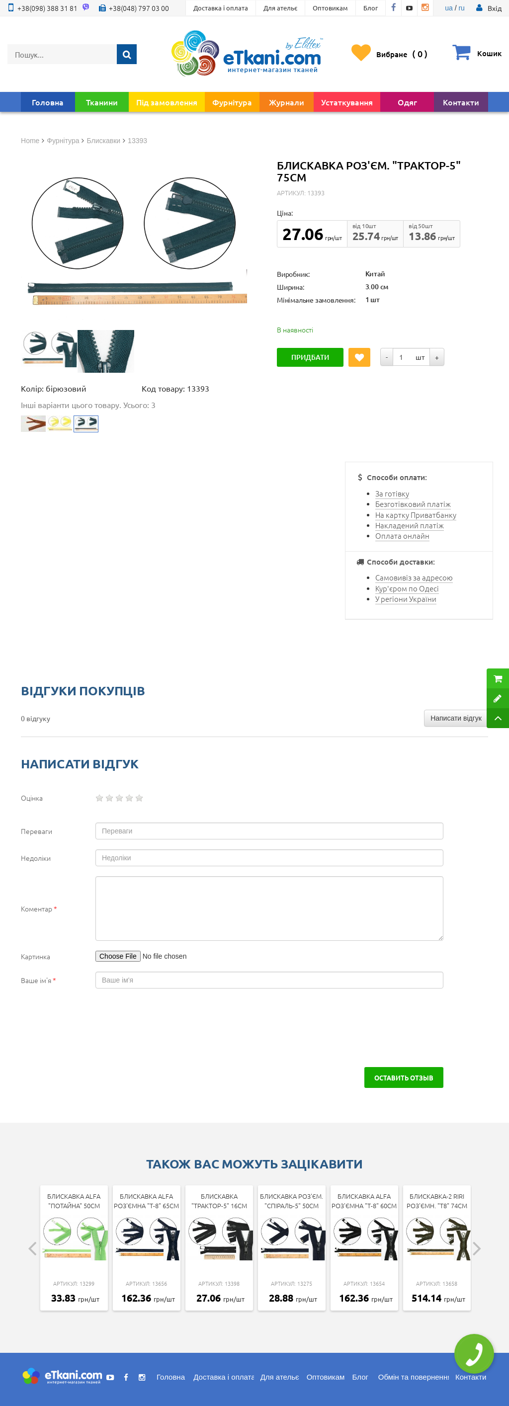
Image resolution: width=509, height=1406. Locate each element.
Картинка (35, 956)
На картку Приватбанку (415, 514)
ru (461, 8)
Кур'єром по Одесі (407, 588)
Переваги (36, 831)
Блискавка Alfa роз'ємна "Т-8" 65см (146, 1200)
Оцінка (32, 798)
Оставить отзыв (403, 1077)
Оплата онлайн (402, 535)
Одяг (407, 101)
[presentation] (96, 1027)
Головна (48, 101)
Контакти (461, 101)
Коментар (39, 908)
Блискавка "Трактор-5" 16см (219, 1200)
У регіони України (405, 598)
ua (449, 8)
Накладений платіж (409, 525)
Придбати (310, 357)
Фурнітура (232, 101)
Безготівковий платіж (413, 503)
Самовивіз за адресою (414, 577)
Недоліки (36, 858)
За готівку (392, 493)
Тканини (102, 101)
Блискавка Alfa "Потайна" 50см (73, 1200)
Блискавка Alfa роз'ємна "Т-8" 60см (364, 1200)
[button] (495, 8)
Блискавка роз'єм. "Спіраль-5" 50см (291, 1200)
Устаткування (347, 101)
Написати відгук (456, 718)
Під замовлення (166, 101)
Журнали (286, 101)
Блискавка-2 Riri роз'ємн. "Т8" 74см (437, 1200)
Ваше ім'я (38, 980)
